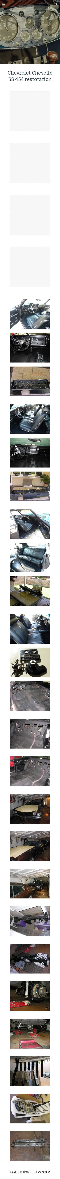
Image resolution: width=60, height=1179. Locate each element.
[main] (30, 76)
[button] (4, 4)
